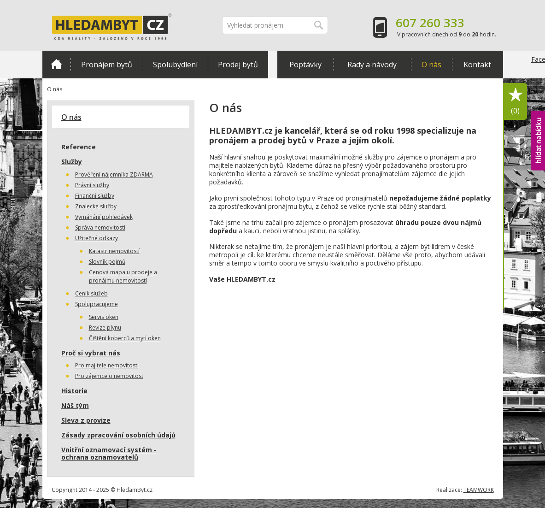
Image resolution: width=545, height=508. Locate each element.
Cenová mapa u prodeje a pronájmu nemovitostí (123, 276)
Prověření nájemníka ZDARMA (114, 174)
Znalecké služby (96, 206)
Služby (71, 161)
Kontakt (477, 64)
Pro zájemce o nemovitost (109, 376)
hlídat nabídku (538, 141)
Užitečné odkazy (96, 238)
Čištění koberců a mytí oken (125, 338)
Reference (78, 146)
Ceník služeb (91, 293)
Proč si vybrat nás (90, 353)
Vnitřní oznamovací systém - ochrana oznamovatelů (109, 453)
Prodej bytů (238, 64)
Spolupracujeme (96, 304)
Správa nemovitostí (100, 227)
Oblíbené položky (515, 102)
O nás (431, 64)
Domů (56, 64)
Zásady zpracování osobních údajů (118, 435)
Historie (74, 390)
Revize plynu (105, 327)
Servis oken (103, 317)
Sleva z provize (86, 420)
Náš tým (75, 405)
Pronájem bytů (106, 64)
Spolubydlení (175, 64)
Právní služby (92, 185)
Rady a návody (372, 64)
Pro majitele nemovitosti (107, 365)
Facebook (538, 78)
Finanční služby (94, 196)
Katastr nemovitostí (114, 251)
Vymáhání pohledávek (104, 217)
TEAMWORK (478, 490)
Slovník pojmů (107, 262)
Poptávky (305, 64)
